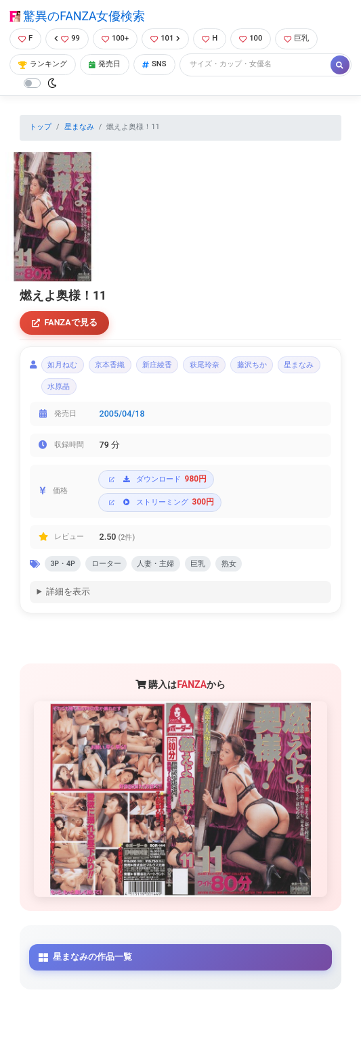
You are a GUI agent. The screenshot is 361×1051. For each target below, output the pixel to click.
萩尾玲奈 (204, 364)
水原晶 (58, 386)
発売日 (105, 64)
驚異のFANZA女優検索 (77, 16)
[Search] (256, 64)
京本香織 (110, 364)
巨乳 (296, 38)
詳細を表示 (68, 591)
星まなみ (79, 126)
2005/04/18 (122, 413)
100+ (115, 38)
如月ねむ (62, 364)
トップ (40, 126)
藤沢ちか (252, 364)
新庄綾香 (157, 364)
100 (250, 38)
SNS (154, 64)
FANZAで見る (65, 322)
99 (67, 38)
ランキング (42, 64)
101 (165, 38)
